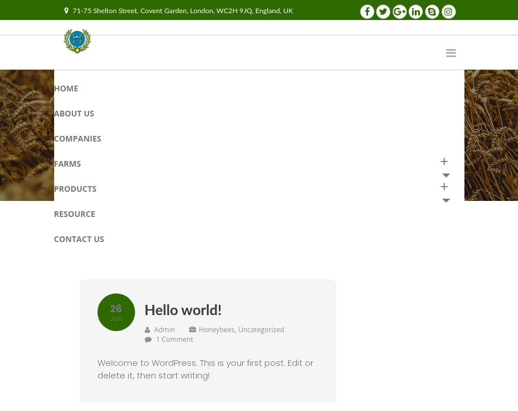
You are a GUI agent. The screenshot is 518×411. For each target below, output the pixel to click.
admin (160, 330)
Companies (77, 138)
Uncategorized (261, 330)
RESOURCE (75, 213)
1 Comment (174, 339)
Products (75, 188)
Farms (67, 163)
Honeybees (217, 330)
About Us (74, 113)
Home (66, 88)
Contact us (79, 238)
